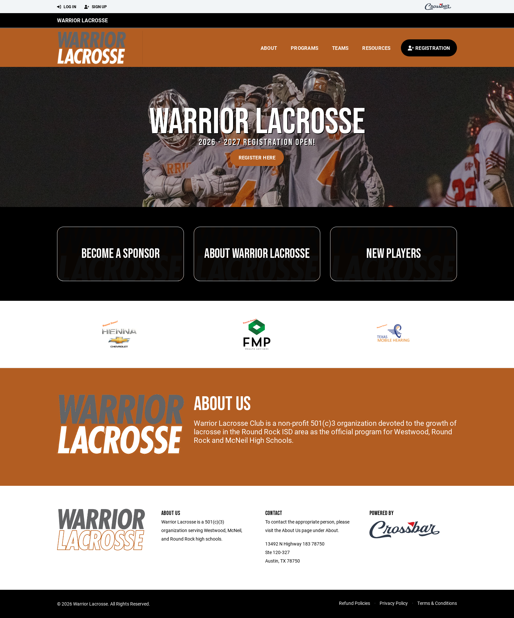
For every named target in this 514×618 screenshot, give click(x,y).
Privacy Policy (394, 603)
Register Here (257, 157)
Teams (340, 48)
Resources (376, 48)
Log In (66, 7)
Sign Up (95, 7)
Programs (304, 48)
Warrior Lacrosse (82, 20)
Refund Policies (354, 603)
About (269, 48)
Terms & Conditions (437, 603)
